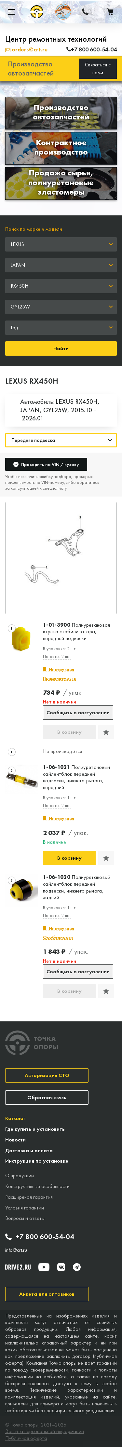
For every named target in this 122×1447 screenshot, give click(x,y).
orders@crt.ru (26, 49)
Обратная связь (46, 1097)
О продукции (19, 1175)
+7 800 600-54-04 (39, 1236)
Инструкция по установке (36, 1160)
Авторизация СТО (47, 1075)
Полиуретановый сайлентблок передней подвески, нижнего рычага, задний (77, 887)
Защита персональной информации (44, 1431)
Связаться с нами (98, 68)
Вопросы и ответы (25, 1218)
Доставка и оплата (29, 1150)
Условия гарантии (24, 1207)
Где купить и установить (35, 1129)
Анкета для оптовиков (47, 1293)
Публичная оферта (26, 1438)
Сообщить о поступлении (78, 712)
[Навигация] (61, 440)
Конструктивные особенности (37, 1186)
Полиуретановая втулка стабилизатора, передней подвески (76, 632)
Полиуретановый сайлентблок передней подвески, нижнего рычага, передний (76, 777)
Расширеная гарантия (29, 1197)
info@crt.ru (16, 1250)
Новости (15, 1139)
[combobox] (61, 244)
